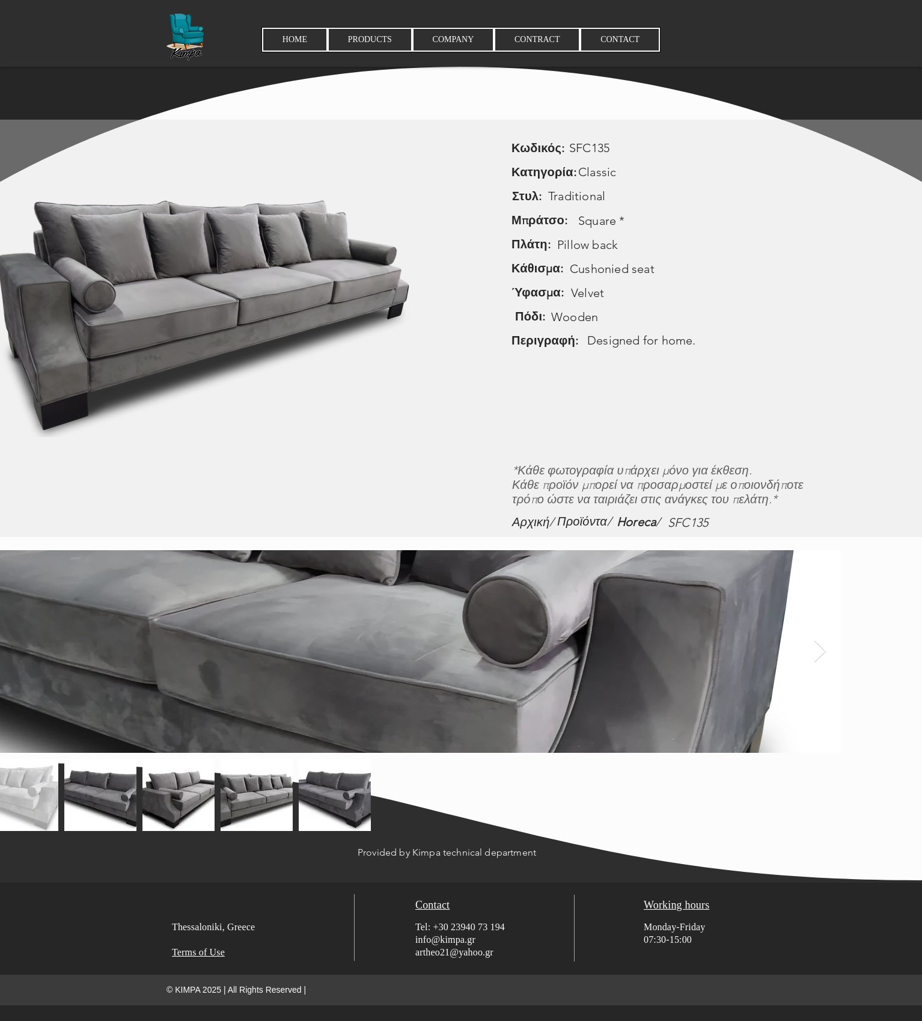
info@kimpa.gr (445, 939)
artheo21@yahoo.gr (454, 952)
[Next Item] (820, 651)
